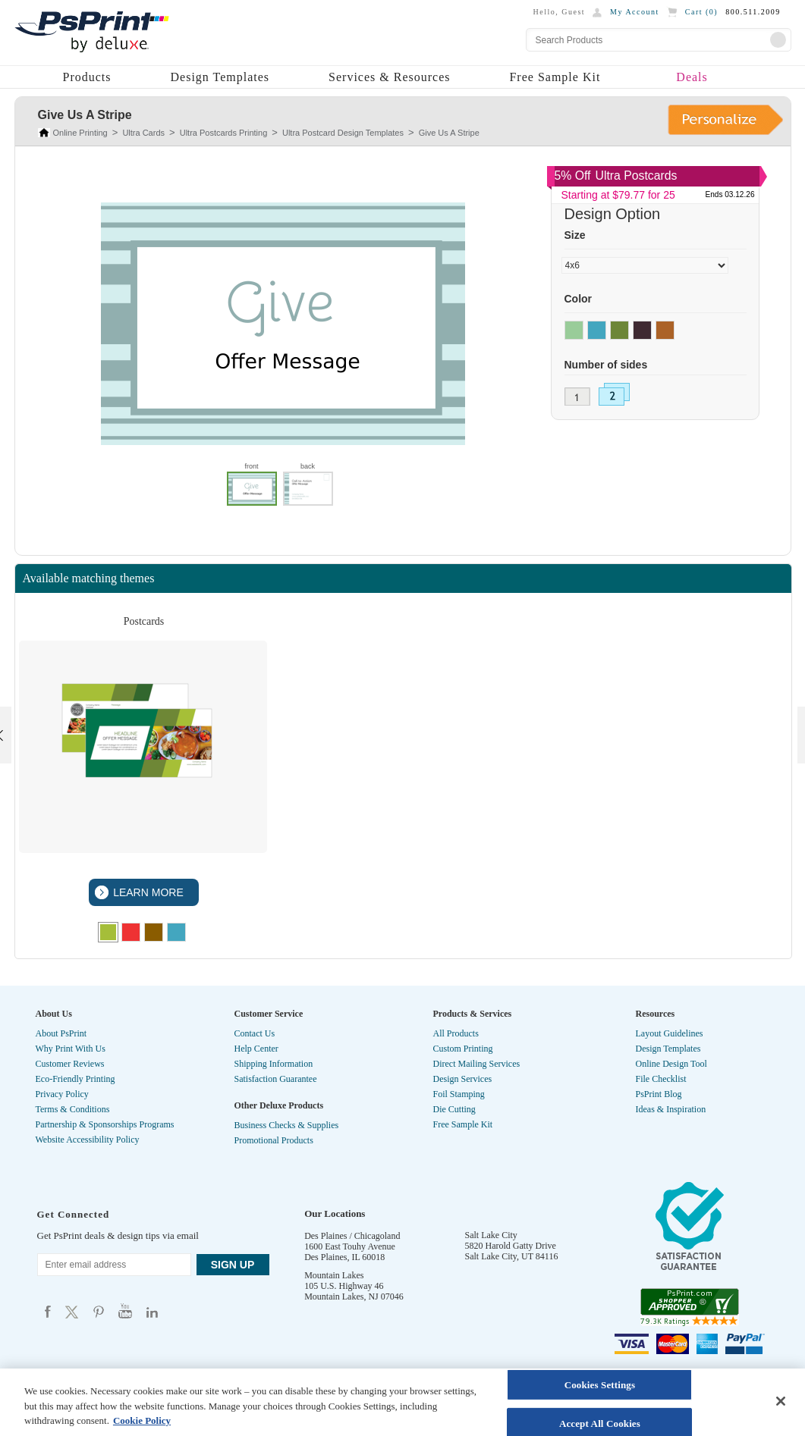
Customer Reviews (70, 1063)
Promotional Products (273, 1140)
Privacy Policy (62, 1094)
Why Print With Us (70, 1048)
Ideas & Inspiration (671, 1109)
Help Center (256, 1048)
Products (87, 77)
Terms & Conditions (73, 1109)
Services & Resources (389, 77)
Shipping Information (273, 1063)
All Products (456, 1033)
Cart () (701, 12)
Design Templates (220, 77)
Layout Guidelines (669, 1033)
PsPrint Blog (659, 1094)
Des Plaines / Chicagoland (352, 1236)
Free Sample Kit (554, 77)
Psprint (48, 1311)
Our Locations (334, 1213)
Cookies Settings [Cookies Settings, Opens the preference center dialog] (599, 1385)
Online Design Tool (671, 1063)
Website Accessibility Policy (88, 1139)
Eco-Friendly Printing (75, 1079)
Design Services (462, 1079)
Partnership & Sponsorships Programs (105, 1124)
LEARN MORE (146, 892)
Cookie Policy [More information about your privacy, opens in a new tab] (142, 1420)
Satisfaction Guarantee (275, 1079)
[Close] (780, 1401)
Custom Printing (463, 1048)
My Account (634, 12)
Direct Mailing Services (476, 1063)
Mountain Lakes (333, 1275)
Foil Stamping (459, 1094)
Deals (691, 77)
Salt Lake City (491, 1235)
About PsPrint (61, 1033)
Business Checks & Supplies (286, 1125)
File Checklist (661, 1079)
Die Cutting (454, 1109)
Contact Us (254, 1033)
